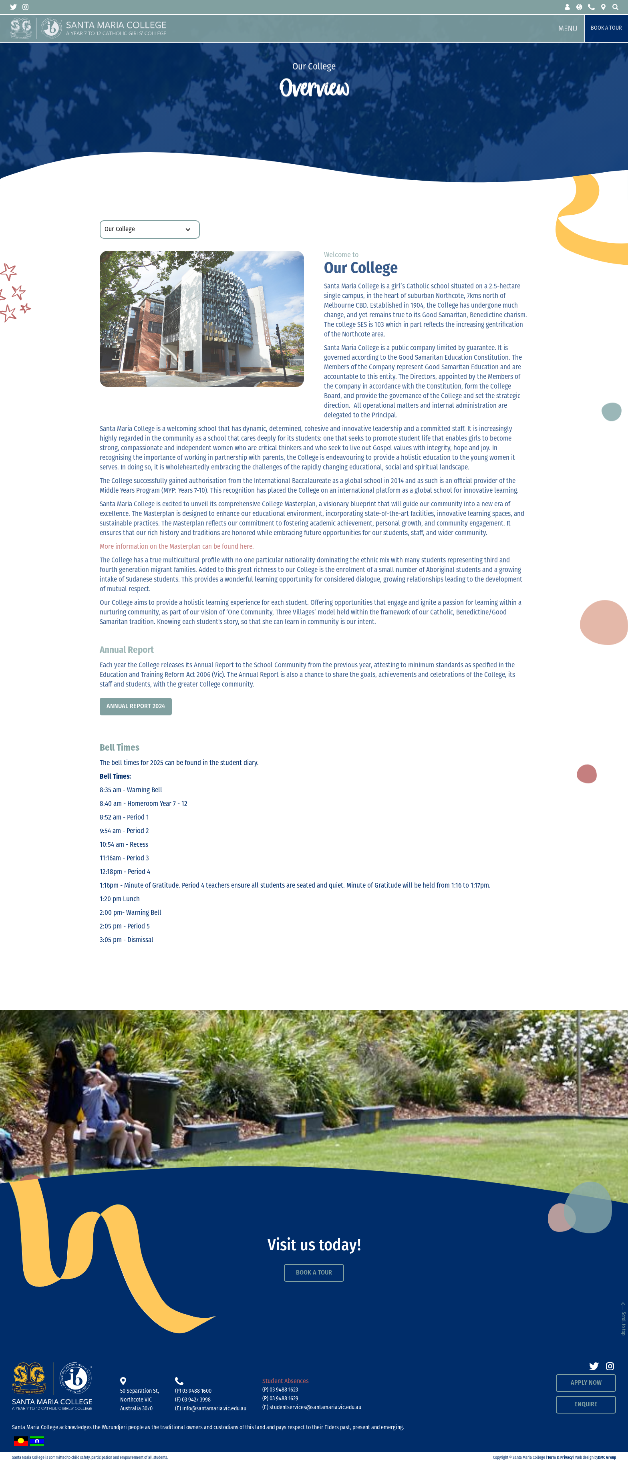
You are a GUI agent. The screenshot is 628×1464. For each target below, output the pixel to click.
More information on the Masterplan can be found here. (177, 547)
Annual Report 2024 (136, 706)
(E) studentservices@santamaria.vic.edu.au (311, 1408)
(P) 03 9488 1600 (193, 1391)
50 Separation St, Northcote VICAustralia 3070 (139, 1400)
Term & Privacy (560, 1458)
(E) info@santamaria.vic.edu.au (210, 1409)
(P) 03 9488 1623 (280, 1390)
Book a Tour (606, 28)
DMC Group (607, 1458)
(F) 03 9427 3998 (193, 1400)
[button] (568, 7)
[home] (281, 28)
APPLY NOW (586, 1383)
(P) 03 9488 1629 (280, 1399)
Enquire (586, 1405)
